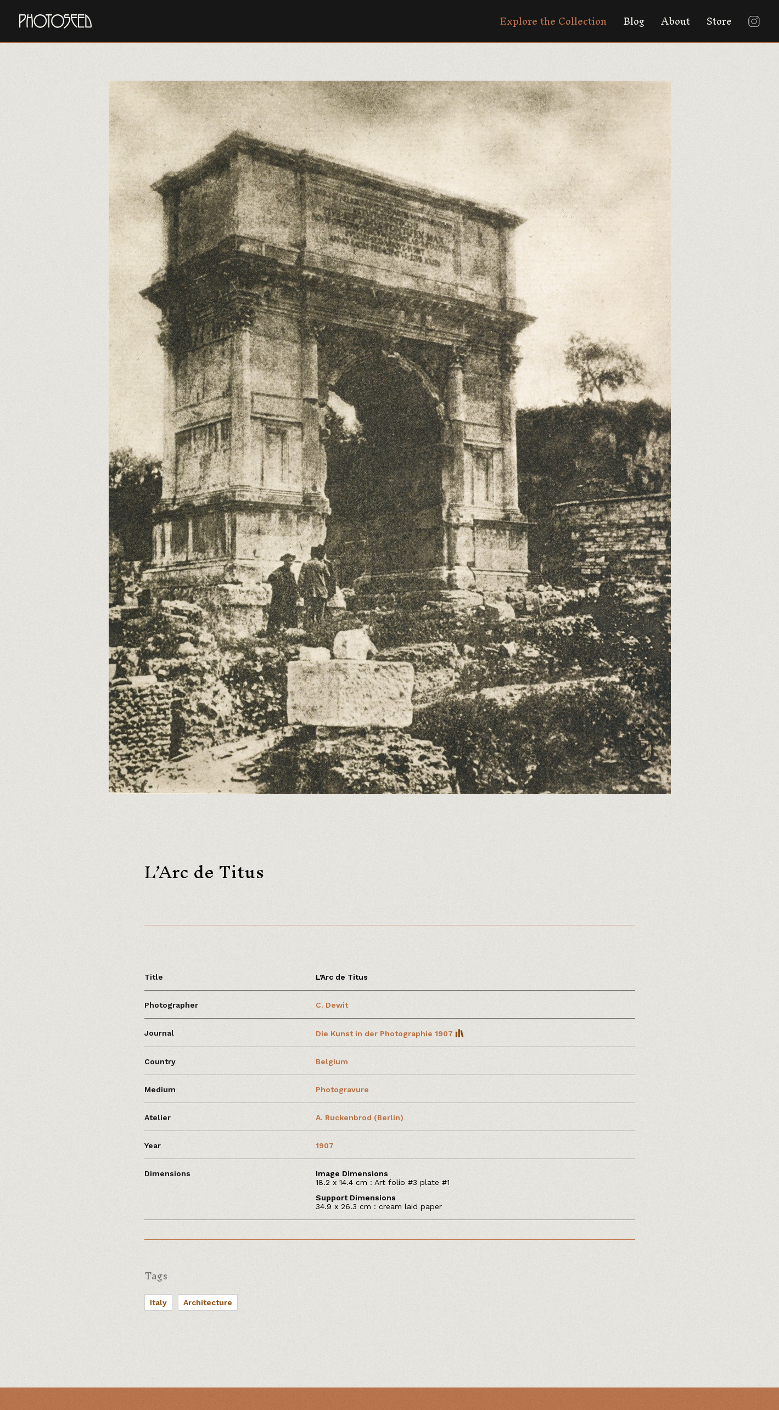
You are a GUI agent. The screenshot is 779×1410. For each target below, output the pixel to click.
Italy (158, 1302)
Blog (634, 21)
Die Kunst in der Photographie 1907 (390, 1033)
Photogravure (342, 1089)
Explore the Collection (553, 21)
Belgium (332, 1061)
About (675, 21)
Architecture (207, 1302)
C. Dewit (332, 1005)
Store (719, 21)
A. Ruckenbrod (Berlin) (359, 1117)
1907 (325, 1145)
